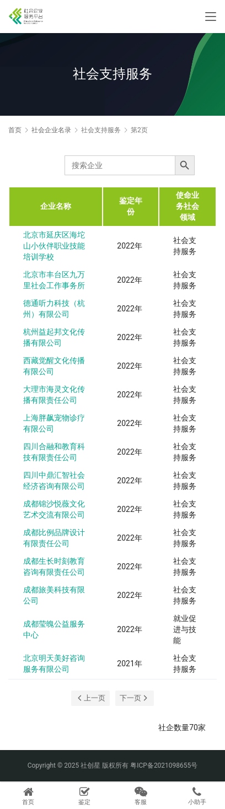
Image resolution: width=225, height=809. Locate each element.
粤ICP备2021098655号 (163, 765)
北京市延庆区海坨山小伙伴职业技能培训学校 (54, 245)
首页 (15, 130)
